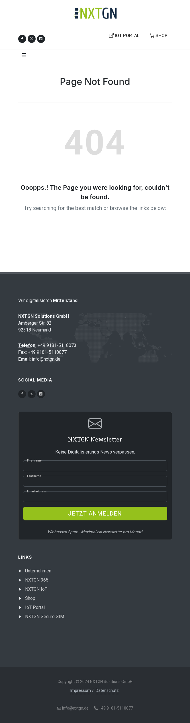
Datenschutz (107, 690)
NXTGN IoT (36, 589)
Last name (34, 476)
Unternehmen (38, 571)
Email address (37, 491)
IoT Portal (124, 35)
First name (34, 460)
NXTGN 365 (36, 580)
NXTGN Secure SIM (44, 616)
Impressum (80, 690)
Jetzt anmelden (95, 513)
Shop (158, 35)
